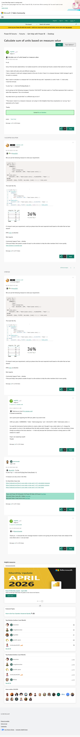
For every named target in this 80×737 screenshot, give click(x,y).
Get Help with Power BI (36, 34)
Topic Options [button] (69, 44)
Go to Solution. (42, 112)
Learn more (5, 8)
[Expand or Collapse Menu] (2, 17)
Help (66, 20)
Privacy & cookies (5, 723)
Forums (22, 34)
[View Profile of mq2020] (12, 51)
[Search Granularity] (31, 24)
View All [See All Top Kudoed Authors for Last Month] (8, 685)
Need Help (13, 119)
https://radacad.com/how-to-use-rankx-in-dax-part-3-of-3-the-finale (25, 489)
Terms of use (4, 725)
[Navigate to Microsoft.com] (5, 13)
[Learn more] (11, 597)
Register (55, 20)
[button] (59, 44)
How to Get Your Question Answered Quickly (18, 615)
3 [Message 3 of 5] (14, 545)
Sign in (61, 20)
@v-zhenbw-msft (28, 413)
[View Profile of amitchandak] (16, 463)
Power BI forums (10, 34)
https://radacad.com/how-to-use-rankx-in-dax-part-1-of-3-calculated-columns (27, 487)
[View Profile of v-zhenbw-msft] (19, 145)
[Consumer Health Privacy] (22, 731)
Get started (69, 27)
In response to (16, 406)
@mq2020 (15, 153)
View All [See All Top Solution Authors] (8, 650)
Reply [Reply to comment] (70, 257)
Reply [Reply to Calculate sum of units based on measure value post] (70, 128)
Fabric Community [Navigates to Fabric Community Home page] (18, 13)
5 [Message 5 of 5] (14, 446)
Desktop (51, 34)
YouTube (43, 496)
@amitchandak (18, 533)
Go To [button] (71, 20)
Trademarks (4, 728)
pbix (10, 233)
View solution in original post (14, 246)
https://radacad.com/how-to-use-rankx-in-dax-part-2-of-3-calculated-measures (28, 485)
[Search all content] (58, 24)
